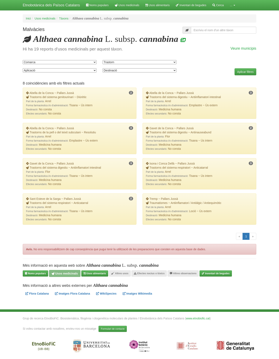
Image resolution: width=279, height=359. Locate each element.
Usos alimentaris (157, 5)
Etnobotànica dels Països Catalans (51, 5)
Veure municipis (243, 48)
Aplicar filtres (245, 71)
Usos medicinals (127, 5)
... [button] (232, 5)
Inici (28, 18)
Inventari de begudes (191, 5)
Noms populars (97, 5)
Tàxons (63, 18)
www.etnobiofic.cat (198, 318)
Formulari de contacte (113, 328)
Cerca (218, 5)
